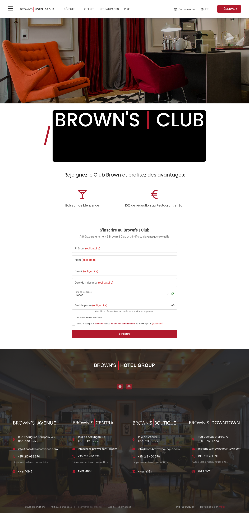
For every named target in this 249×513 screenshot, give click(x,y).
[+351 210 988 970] (14, 456)
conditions (100, 324)
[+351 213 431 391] (193, 456)
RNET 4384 (145, 472)
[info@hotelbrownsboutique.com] (133, 449)
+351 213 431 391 (207, 456)
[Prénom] (124, 248)
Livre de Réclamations (119, 507)
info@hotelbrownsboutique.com (159, 449)
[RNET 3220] (193, 471)
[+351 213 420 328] (73, 456)
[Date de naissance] (124, 283)
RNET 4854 (85, 471)
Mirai (222, 507)
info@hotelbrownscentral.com (97, 449)
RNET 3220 (204, 471)
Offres (89, 9)
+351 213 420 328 (89, 456)
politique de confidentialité (123, 324)
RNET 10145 (25, 472)
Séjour (71, 9)
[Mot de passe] (121, 305)
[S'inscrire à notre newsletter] (73, 317)
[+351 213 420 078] (133, 456)
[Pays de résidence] (121, 294)
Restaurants (109, 9)
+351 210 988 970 (29, 457)
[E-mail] (124, 271)
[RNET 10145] (14, 471)
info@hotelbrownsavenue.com (38, 449)
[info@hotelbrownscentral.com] (73, 448)
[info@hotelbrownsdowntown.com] (193, 448)
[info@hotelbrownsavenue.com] (14, 449)
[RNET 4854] (73, 471)
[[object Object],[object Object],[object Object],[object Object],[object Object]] (73, 323)
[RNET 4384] (133, 471)
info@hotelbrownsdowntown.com (219, 448)
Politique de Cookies (61, 507)
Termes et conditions (34, 507)
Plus (129, 9)
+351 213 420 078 (149, 457)
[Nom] (124, 260)
